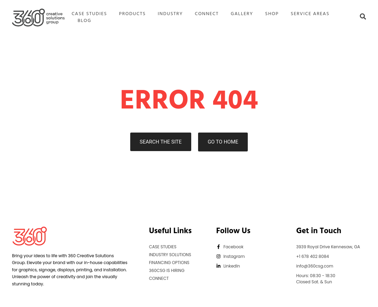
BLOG (84, 21)
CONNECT (207, 14)
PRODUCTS (132, 14)
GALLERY (242, 14)
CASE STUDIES (89, 14)
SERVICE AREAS (310, 14)
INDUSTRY (170, 14)
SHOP (272, 14)
